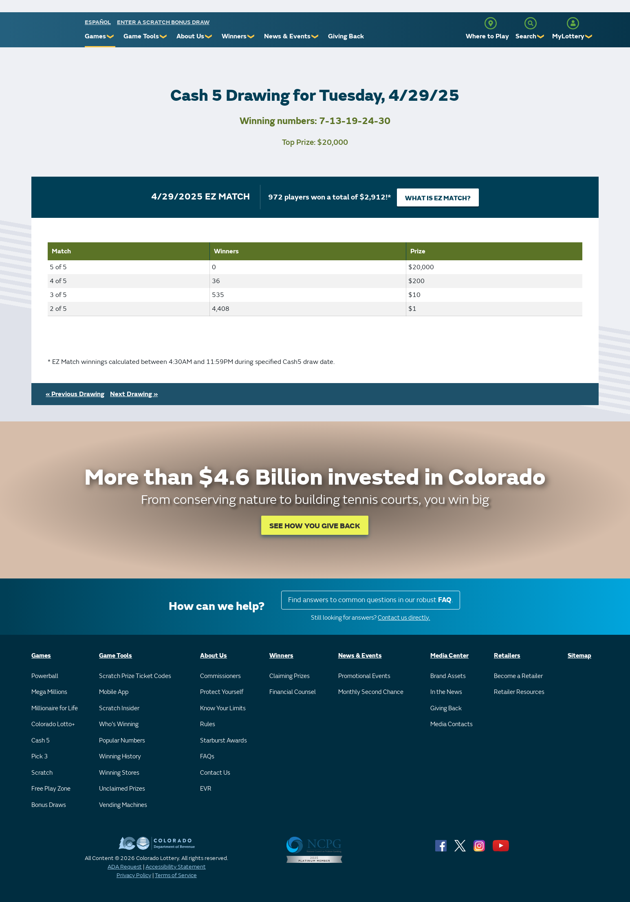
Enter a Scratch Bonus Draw (163, 22)
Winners (234, 36)
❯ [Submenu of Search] (540, 36)
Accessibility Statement (175, 866)
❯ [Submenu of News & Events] (315, 36)
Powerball (44, 676)
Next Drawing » (134, 394)
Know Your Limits (223, 708)
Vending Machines (123, 805)
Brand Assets (448, 676)
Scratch (42, 773)
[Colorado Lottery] (53, 32)
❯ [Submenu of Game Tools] (163, 36)
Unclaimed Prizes (122, 789)
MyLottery (568, 36)
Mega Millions (49, 692)
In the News (446, 692)
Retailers (507, 656)
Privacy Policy (134, 875)
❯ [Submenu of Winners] (251, 36)
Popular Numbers (122, 741)
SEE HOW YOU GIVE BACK (314, 526)
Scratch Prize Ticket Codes (135, 676)
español (98, 22)
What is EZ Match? (438, 198)
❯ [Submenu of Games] (110, 36)
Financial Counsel (292, 692)
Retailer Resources (519, 692)
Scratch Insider (119, 708)
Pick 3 (39, 756)
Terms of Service (176, 875)
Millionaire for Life (54, 708)
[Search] (531, 23)
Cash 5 (40, 741)
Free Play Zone (50, 789)
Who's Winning (119, 724)
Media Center (449, 656)
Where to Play (487, 36)
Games (95, 36)
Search (525, 36)
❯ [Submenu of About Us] (208, 36)
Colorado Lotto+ (53, 724)
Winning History (120, 756)
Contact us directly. (404, 618)
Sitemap (579, 656)
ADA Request (125, 866)
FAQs (207, 756)
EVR (205, 789)
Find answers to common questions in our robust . (370, 600)
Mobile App (113, 692)
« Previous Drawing (75, 394)
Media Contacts (451, 724)
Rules (207, 724)
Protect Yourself (221, 692)
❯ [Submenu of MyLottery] (589, 36)
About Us (190, 36)
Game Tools (141, 36)
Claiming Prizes (289, 676)
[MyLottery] (573, 23)
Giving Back (346, 36)
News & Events (287, 36)
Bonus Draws (48, 805)
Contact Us (215, 773)
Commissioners (220, 676)
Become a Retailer (518, 676)
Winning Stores (119, 773)
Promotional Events (364, 676)
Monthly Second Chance (370, 692)
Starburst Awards (223, 741)
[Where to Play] (491, 23)
